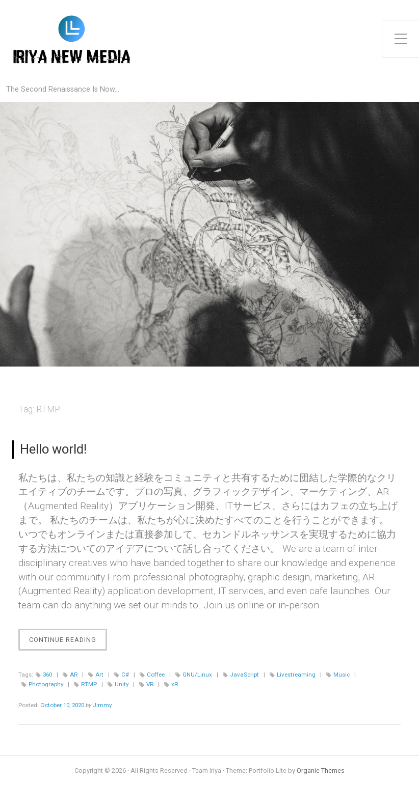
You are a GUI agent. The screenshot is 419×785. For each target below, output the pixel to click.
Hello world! (53, 449)
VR (149, 684)
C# (125, 674)
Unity (121, 684)
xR (174, 684)
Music (341, 674)
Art (99, 674)
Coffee (156, 674)
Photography (46, 684)
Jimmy (102, 705)
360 (47, 674)
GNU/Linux (197, 674)
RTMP (89, 684)
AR (73, 674)
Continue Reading (68, 642)
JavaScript (244, 674)
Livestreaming (296, 674)
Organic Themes (321, 770)
